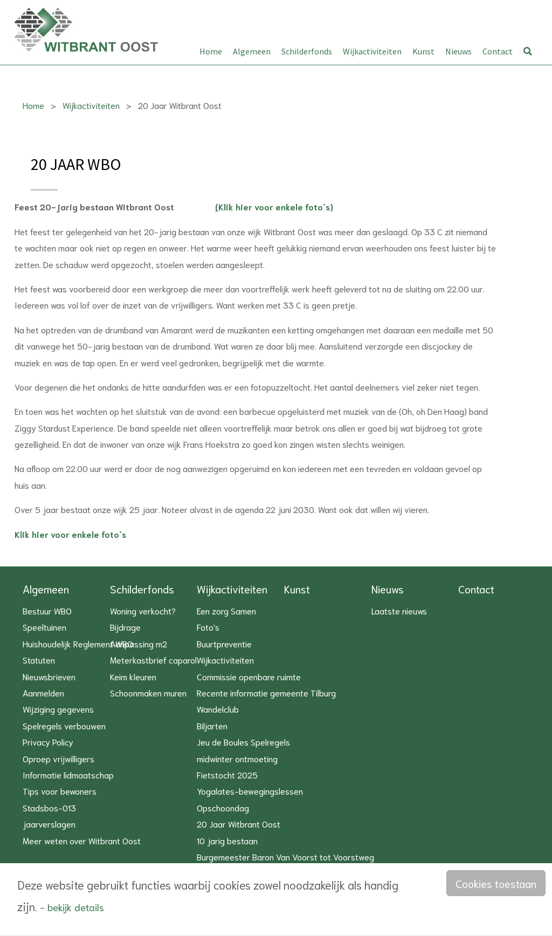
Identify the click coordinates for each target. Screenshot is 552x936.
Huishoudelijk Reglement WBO (78, 643)
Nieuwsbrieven (49, 676)
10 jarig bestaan (227, 840)
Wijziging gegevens (58, 708)
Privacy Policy (48, 741)
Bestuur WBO (47, 610)
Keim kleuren (133, 676)
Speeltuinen (44, 626)
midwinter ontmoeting (237, 758)
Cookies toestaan (496, 883)
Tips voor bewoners (59, 790)
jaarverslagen (49, 823)
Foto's (208, 626)
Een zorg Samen (226, 610)
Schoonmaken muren (148, 692)
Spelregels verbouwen (64, 725)
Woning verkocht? (143, 610)
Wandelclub (218, 708)
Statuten (39, 659)
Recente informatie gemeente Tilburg (266, 692)
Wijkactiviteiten (372, 51)
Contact (497, 51)
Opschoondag (223, 807)
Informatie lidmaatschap (68, 774)
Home (210, 51)
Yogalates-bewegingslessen (250, 790)
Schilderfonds (306, 51)
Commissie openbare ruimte (249, 676)
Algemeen (252, 51)
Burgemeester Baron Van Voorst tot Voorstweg (285, 856)
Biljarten (212, 725)
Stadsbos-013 (49, 807)
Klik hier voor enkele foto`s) (274, 207)
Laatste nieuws (399, 610)
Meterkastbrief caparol (153, 659)
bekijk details (75, 906)
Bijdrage (125, 626)
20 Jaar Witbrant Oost (238, 823)
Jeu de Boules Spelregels (243, 741)
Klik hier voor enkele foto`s (70, 533)
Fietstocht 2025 (227, 774)
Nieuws (458, 51)
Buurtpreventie (224, 643)
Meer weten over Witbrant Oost (82, 840)
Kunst (423, 51)
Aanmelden (43, 692)
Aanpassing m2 (138, 643)
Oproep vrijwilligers (58, 758)
